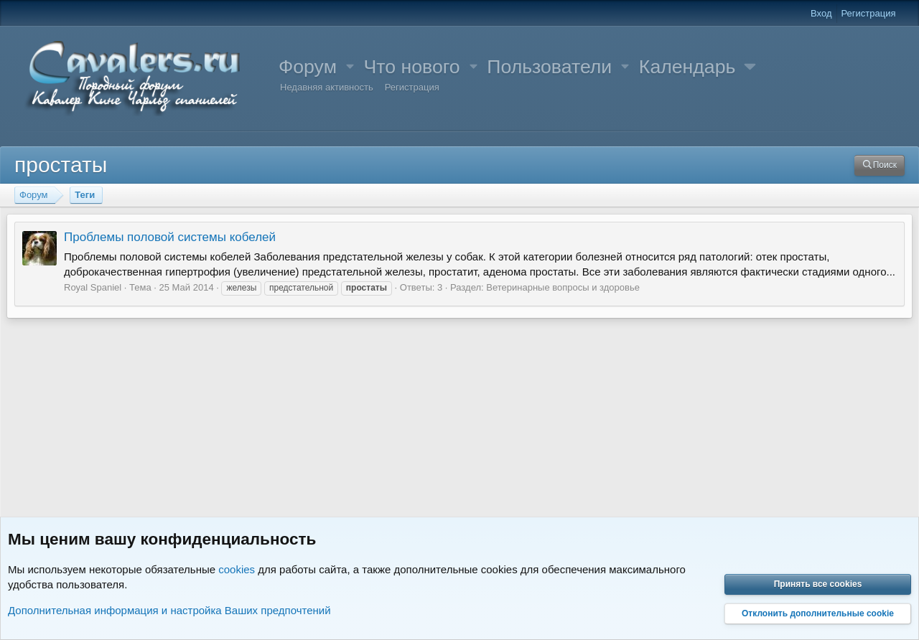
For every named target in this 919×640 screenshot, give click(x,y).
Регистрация (412, 87)
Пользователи (549, 66)
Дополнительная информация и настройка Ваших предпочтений (169, 610)
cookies (236, 569)
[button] (350, 67)
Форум (308, 66)
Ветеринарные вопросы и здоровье (563, 287)
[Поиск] (879, 165)
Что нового (412, 66)
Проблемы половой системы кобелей (170, 237)
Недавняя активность (326, 87)
